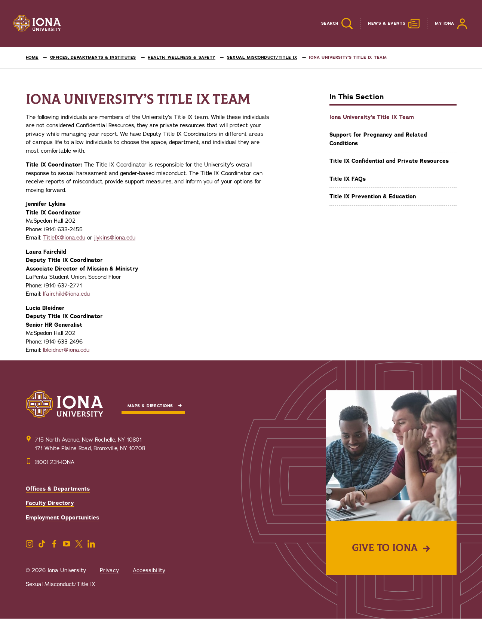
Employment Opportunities (62, 517)
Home (32, 57)
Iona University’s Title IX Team (371, 117)
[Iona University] (37, 23)
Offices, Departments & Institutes (93, 57)
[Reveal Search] (331, 23)
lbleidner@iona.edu (66, 350)
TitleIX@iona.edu (64, 237)
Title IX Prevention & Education (372, 196)
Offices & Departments (58, 489)
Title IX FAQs (347, 179)
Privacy (109, 570)
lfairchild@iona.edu (66, 294)
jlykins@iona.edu (114, 237)
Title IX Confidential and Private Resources (389, 161)
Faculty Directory (50, 503)
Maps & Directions (150, 406)
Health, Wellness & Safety (181, 57)
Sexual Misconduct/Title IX (262, 57)
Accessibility (149, 570)
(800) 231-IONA (54, 462)
